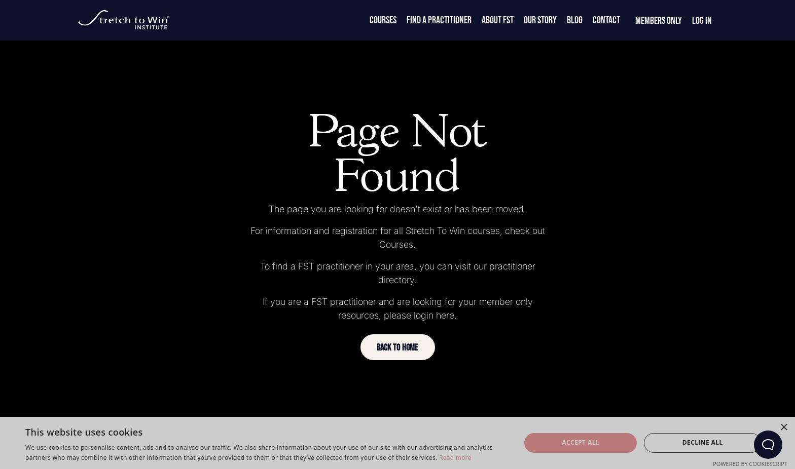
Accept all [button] (580, 442)
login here (434, 315)
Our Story (540, 20)
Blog (575, 20)
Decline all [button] (702, 442)
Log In (702, 21)
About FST (498, 20)
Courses (383, 20)
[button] (397, 347)
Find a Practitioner (439, 20)
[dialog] (397, 443)
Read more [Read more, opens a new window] (455, 457)
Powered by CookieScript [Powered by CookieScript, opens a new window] (750, 463)
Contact (606, 20)
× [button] (783, 428)
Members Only (658, 21)
